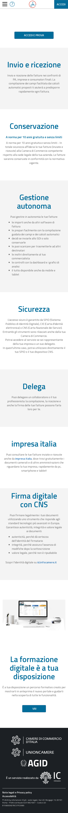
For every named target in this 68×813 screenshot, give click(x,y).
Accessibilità (9, 796)
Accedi (61, 4)
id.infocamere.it (47, 562)
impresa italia (23, 458)
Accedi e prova (34, 35)
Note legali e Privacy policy (17, 792)
